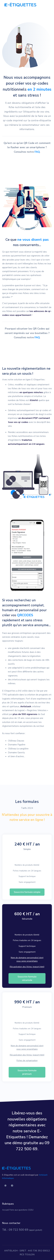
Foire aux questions (18, 1209)
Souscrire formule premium (27, 1072)
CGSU (30, 1209)
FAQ (37, 152)
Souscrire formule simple (27, 892)
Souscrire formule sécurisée (27, 978)
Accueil (5, 1209)
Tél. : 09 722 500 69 (15, 1230)
